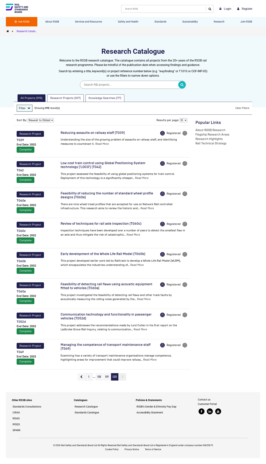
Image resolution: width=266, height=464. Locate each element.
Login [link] (225, 9)
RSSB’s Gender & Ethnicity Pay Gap (156, 406)
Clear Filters (242, 108)
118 (99, 377)
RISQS (16, 424)
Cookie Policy (112, 449)
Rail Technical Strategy (210, 143)
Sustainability (190, 21)
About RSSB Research (210, 130)
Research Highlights (209, 139)
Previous (81, 377)
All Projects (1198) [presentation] (31, 98)
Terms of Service (153, 449)
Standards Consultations (27, 406)
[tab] (31, 98)
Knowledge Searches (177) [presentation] (104, 98)
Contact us (204, 399)
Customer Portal (207, 404)
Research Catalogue (28, 31)
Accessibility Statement (150, 412)
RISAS (16, 418)
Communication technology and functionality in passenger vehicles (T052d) (106, 316)
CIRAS (16, 412)
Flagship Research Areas (212, 134)
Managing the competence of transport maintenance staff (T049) (106, 347)
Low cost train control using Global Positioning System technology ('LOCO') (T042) (103, 165)
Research (219, 21)
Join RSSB (246, 21)
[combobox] (167, 9)
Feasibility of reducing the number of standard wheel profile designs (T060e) (107, 195)
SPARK (17, 430)
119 (107, 377)
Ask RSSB (21, 21)
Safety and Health (128, 21)
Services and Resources (88, 21)
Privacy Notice (132, 449)
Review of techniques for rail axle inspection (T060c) (101, 224)
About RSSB (52, 21)
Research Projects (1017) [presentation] (65, 98)
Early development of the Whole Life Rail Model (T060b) (103, 254)
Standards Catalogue (87, 412)
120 (114, 377)
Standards (160, 21)
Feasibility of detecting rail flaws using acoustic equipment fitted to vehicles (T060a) (106, 286)
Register (244, 9)
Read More (102, 143)
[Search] (209, 9)
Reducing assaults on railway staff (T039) (93, 133)
